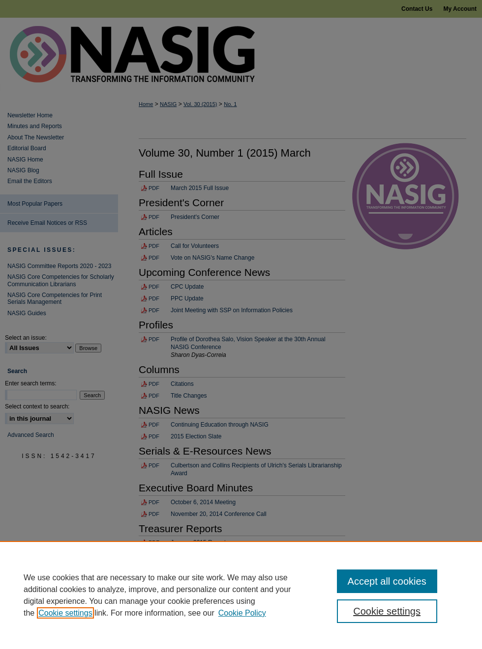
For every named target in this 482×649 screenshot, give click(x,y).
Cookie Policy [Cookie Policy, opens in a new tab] (242, 613)
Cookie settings (65, 613)
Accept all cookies (387, 581)
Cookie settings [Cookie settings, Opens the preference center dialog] (387, 611)
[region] (241, 595)
